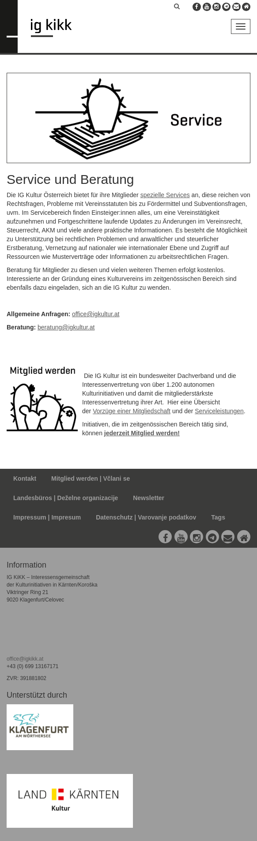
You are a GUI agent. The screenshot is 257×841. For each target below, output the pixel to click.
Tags (218, 517)
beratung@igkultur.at (66, 327)
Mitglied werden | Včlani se (90, 478)
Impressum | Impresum (47, 517)
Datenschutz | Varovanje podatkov (146, 517)
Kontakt (24, 478)
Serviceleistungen (219, 411)
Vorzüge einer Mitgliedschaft (131, 411)
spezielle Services (165, 194)
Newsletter (148, 497)
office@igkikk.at (25, 659)
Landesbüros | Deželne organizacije (65, 497)
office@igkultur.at (95, 314)
